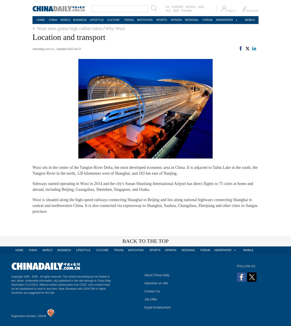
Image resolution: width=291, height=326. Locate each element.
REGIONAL (192, 20)
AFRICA (190, 7)
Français (186, 10)
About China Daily (156, 275)
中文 (168, 10)
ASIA (201, 7)
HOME (41, 20)
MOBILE (250, 20)
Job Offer (150, 299)
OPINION (176, 20)
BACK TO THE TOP (145, 241)
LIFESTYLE (97, 20)
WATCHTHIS (145, 20)
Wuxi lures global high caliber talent (69, 28)
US (167, 7)
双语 (176, 10)
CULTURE (113, 20)
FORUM (207, 20)
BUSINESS (80, 20)
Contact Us (152, 291)
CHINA (53, 20)
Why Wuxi (115, 28)
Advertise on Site (156, 283)
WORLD (65, 20)
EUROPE (177, 7)
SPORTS (161, 20)
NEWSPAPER (224, 20)
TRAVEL (129, 20)
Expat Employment (157, 307)
